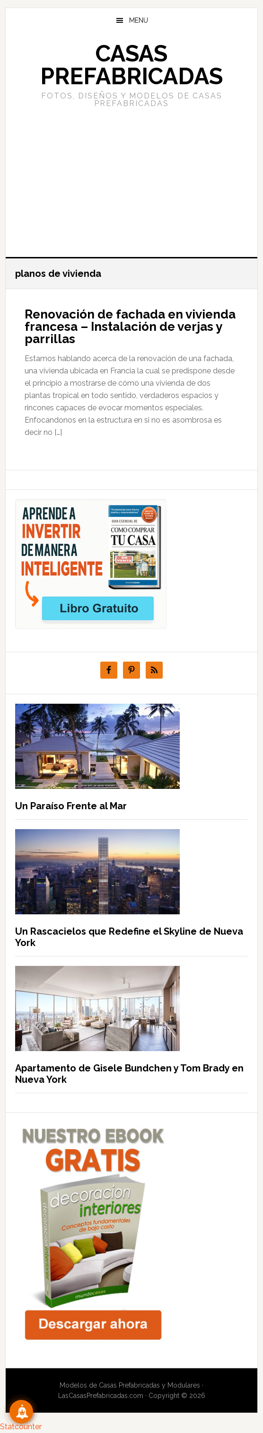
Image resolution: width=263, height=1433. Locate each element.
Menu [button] (138, 20)
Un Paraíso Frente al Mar (71, 806)
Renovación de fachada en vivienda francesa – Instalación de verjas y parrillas (130, 326)
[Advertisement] (131, 181)
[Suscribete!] (21, 1412)
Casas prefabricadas (131, 64)
